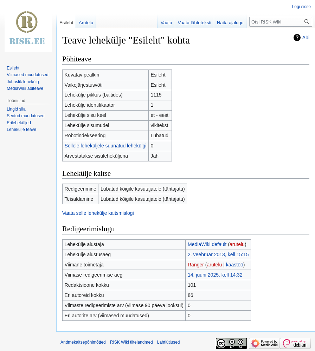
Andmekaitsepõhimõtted (83, 342)
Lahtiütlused (168, 342)
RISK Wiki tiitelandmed (131, 342)
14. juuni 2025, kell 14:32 (215, 275)
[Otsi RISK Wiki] (280, 22)
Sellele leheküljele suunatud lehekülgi (106, 145)
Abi (305, 37)
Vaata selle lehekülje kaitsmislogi (98, 213)
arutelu (237, 244)
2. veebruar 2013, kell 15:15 (218, 254)
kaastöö (234, 264)
